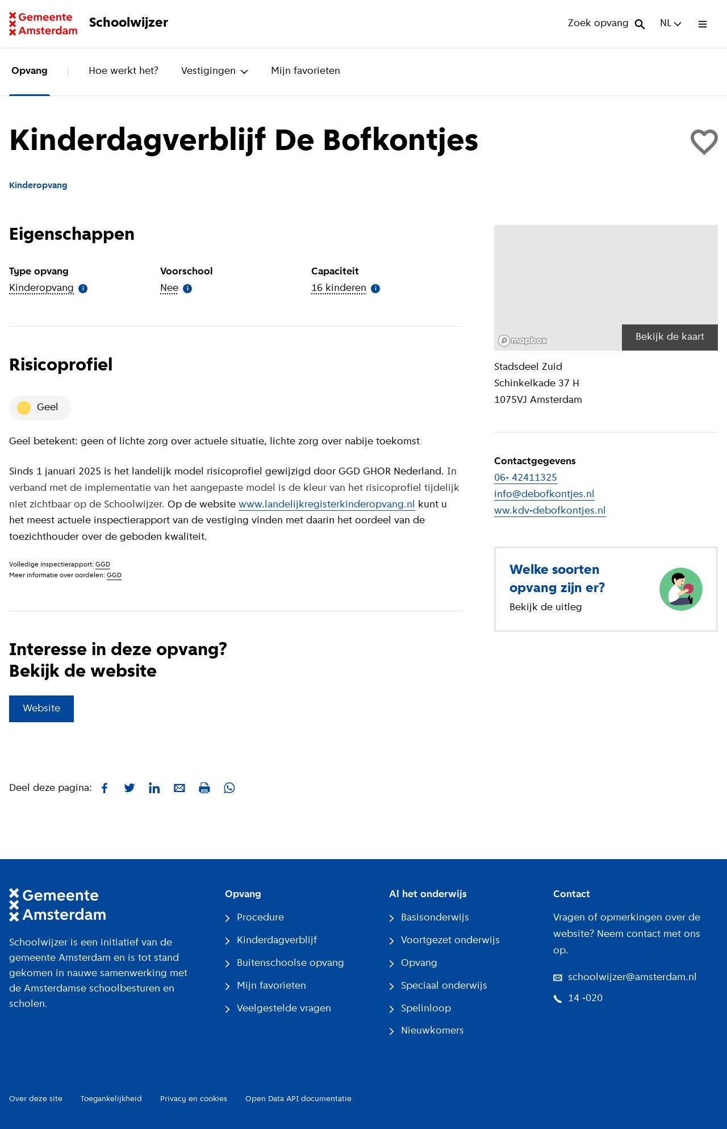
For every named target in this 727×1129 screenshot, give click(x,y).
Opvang (29, 71)
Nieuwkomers (426, 1031)
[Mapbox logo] (523, 340)
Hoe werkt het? (123, 71)
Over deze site (35, 1099)
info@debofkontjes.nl (544, 494)
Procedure (254, 918)
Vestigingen (214, 71)
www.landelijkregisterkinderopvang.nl (327, 504)
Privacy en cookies (193, 1099)
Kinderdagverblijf (271, 940)
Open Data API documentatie (298, 1099)
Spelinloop (420, 1008)
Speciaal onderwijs (438, 986)
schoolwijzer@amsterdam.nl (625, 977)
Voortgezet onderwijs (444, 940)
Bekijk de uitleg (545, 607)
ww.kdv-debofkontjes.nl (550, 511)
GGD (102, 564)
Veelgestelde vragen (278, 1008)
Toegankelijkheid (111, 1099)
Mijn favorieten (305, 71)
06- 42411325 (525, 478)
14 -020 (578, 998)
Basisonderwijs (429, 918)
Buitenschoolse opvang (284, 963)
